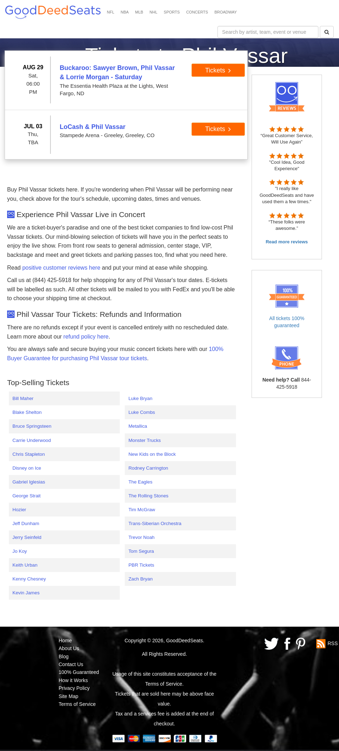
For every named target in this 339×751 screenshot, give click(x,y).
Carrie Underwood (31, 440)
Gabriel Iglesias (28, 482)
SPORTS (172, 12)
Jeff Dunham (25, 523)
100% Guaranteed (79, 672)
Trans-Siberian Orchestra (154, 523)
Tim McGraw (141, 509)
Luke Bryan (140, 398)
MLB (139, 12)
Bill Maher (22, 398)
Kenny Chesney (29, 579)
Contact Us (71, 664)
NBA (125, 12)
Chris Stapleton (28, 454)
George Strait (26, 495)
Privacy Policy (74, 688)
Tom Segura (141, 551)
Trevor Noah (141, 537)
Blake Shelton (27, 412)
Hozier (19, 509)
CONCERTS (197, 12)
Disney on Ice (26, 468)
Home (65, 640)
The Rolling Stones (148, 495)
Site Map (68, 696)
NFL (110, 12)
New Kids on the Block (152, 454)
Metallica (137, 426)
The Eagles (140, 482)
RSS (333, 643)
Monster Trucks (144, 440)
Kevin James (25, 592)
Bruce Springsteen (32, 426)
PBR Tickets (141, 565)
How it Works (73, 680)
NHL (153, 12)
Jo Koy (19, 551)
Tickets (218, 70)
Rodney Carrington (148, 468)
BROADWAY (225, 12)
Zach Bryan (140, 579)
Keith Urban (24, 565)
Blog (64, 656)
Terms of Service (77, 704)
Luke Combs (141, 412)
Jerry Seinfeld (27, 537)
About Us (69, 648)
